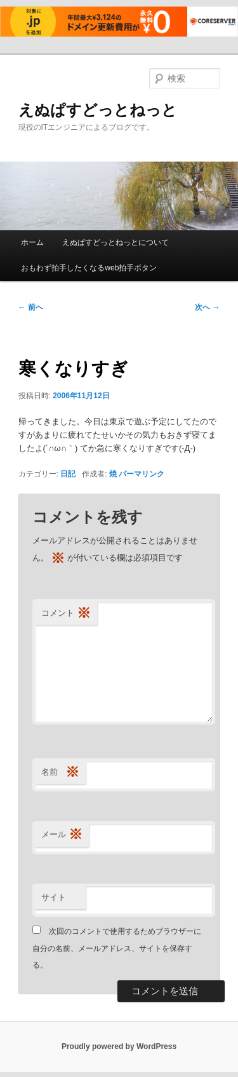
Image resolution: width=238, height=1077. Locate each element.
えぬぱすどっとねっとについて (115, 242)
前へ (30, 307)
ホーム (32, 242)
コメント (66, 613)
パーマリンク (141, 473)
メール (62, 835)
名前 (60, 772)
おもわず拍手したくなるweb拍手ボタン (89, 267)
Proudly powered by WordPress (119, 1046)
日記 (68, 473)
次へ (207, 307)
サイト (53, 897)
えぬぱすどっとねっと (97, 109)
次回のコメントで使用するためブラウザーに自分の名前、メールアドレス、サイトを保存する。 (116, 948)
